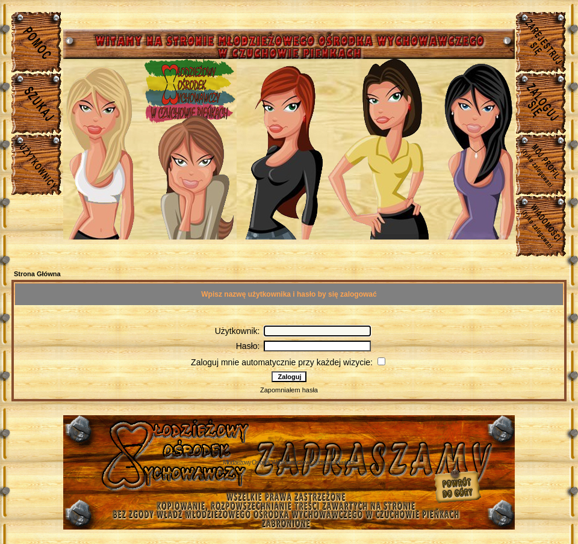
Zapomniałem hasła (289, 390)
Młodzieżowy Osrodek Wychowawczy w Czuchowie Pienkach (289, 462)
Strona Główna (37, 273)
